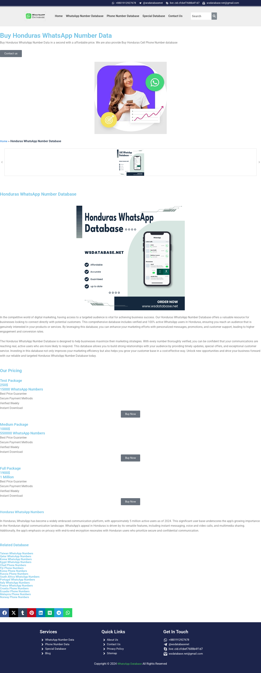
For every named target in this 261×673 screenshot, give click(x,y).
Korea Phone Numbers (14, 570)
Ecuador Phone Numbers (16, 591)
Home (59, 16)
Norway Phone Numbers (16, 596)
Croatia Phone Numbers (15, 588)
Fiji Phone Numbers (12, 568)
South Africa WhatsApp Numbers (21, 576)
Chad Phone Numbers (14, 565)
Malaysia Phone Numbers (16, 594)
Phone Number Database (123, 16)
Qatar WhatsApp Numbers (17, 556)
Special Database (154, 16)
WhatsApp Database (130, 663)
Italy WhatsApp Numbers (16, 582)
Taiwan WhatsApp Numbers (18, 553)
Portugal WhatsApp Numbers (19, 579)
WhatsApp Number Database (84, 16)
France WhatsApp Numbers (18, 585)
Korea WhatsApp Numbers (17, 559)
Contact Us (175, 16)
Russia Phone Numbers (15, 573)
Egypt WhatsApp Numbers (17, 562)
